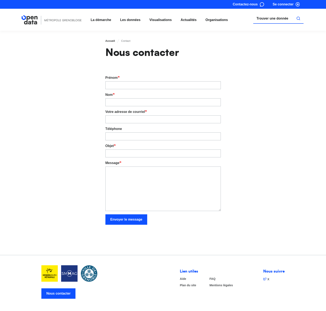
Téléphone (113, 129)
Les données (130, 20)
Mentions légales (221, 285)
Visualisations (160, 20)
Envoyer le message (126, 219)
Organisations (216, 20)
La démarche (101, 20)
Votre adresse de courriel (125, 112)
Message (112, 163)
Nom (109, 94)
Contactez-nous (245, 4)
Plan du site (188, 285)
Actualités (188, 20)
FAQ (213, 278)
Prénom (111, 77)
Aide (183, 278)
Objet (109, 146)
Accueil (110, 40)
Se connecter (283, 4)
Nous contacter (58, 293)
